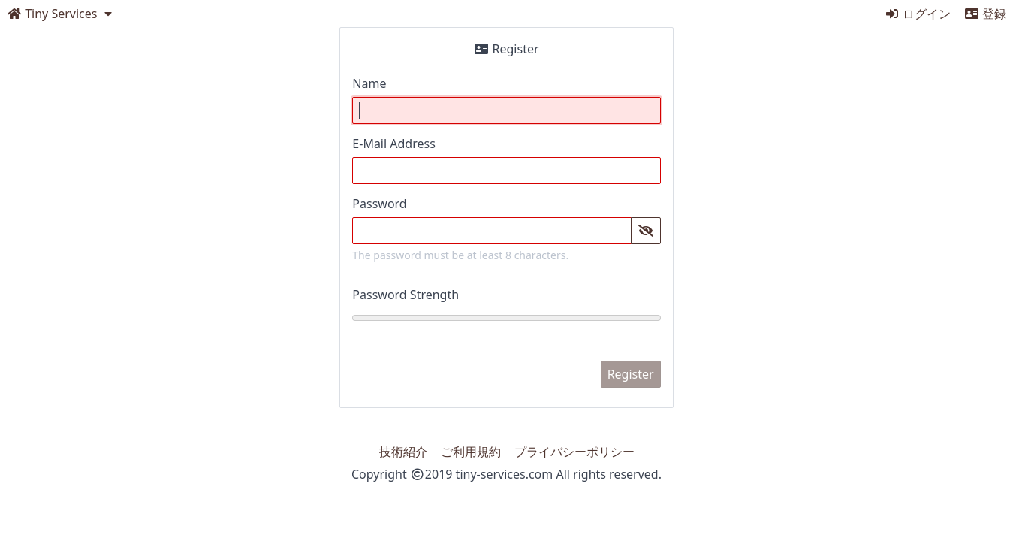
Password (379, 203)
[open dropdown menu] (61, 13)
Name (369, 83)
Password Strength (405, 294)
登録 (985, 13)
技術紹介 (403, 451)
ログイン (918, 13)
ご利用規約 (471, 451)
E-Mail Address (394, 143)
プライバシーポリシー (574, 451)
